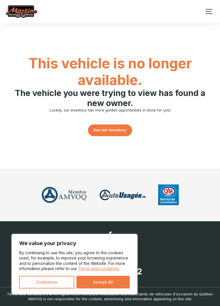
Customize (46, 282)
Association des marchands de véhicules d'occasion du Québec (156, 294)
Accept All (103, 282)
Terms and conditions (98, 268)
